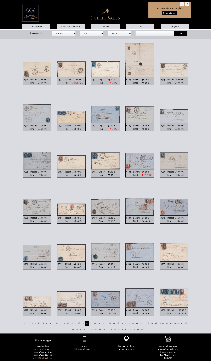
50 (81, 329)
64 (134, 329)
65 (138, 329)
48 (73, 329)
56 (104, 329)
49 (77, 329)
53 (92, 329)
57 (107, 329)
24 (103, 323)
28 (118, 323)
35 (144, 323)
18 (79, 323)
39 (160, 323)
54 (96, 329)
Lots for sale (36, 26)
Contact (105, 26)
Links (140, 26)
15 (68, 323)
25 (106, 323)
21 (91, 323)
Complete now (169, 13)
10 (50, 323)
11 (53, 323)
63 (130, 329)
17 (75, 323)
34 (140, 323)
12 (57, 323)
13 (61, 323)
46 (186, 323)
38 (156, 323)
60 (119, 329)
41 (167, 323)
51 (85, 329)
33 (137, 323)
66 (142, 329)
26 (110, 323)
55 (100, 329)
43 (175, 323)
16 (72, 323)
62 (126, 329)
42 (171, 323)
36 (148, 323)
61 (123, 329)
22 (95, 323)
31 (129, 323)
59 (115, 329)
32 (133, 323)
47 (69, 329)
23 (99, 323)
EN (187, 4)
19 (83, 323)
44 (178, 323)
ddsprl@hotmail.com (42, 358)
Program (175, 26)
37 (152, 323)
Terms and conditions (71, 26)
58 (111, 329)
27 (114, 323)
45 (182, 323)
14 (64, 323)
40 (163, 323)
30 (125, 323)
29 (122, 323)
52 (88, 329)
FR (182, 4)
